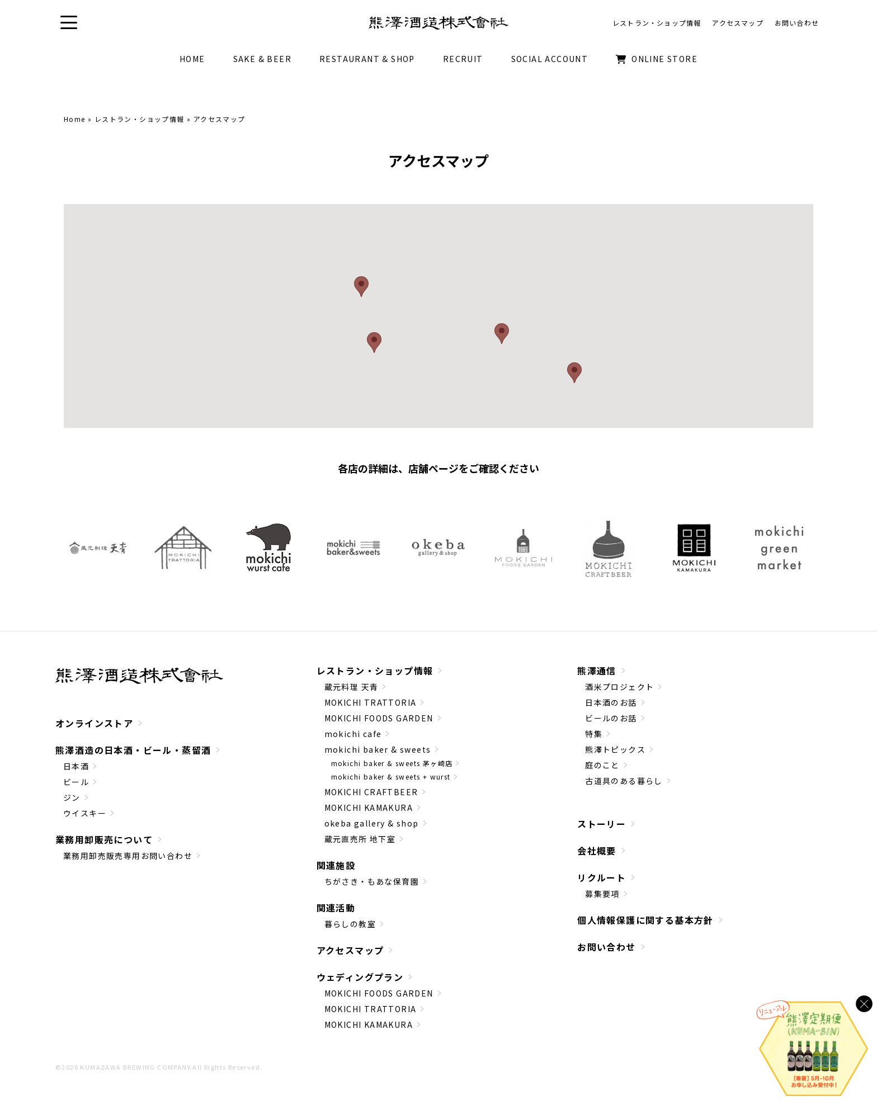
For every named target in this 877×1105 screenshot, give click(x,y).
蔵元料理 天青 (351, 687)
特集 (593, 734)
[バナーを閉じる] (864, 1003)
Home (75, 120)
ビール (76, 782)
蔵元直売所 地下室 (360, 840)
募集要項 (602, 894)
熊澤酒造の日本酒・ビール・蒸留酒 (133, 751)
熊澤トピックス (615, 750)
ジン (72, 798)
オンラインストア (94, 724)
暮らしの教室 (350, 925)
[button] (69, 23)
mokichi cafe (353, 734)
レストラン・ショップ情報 (140, 120)
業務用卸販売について (104, 840)
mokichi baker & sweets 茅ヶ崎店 (392, 764)
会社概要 (596, 851)
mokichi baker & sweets (377, 750)
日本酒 (76, 767)
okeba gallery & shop (371, 824)
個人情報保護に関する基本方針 (645, 921)
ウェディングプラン (360, 978)
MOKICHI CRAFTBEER (371, 793)
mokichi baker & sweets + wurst (391, 777)
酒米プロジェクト (619, 687)
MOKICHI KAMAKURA (368, 808)
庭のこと (602, 766)
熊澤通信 (596, 671)
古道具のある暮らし (624, 781)
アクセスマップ (350, 951)
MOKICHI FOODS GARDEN (378, 719)
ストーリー (601, 825)
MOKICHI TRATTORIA (370, 703)
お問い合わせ (606, 948)
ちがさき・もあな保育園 (371, 882)
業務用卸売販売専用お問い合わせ (127, 856)
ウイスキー (84, 814)
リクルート (601, 878)
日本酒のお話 (610, 703)
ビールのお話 (610, 719)
